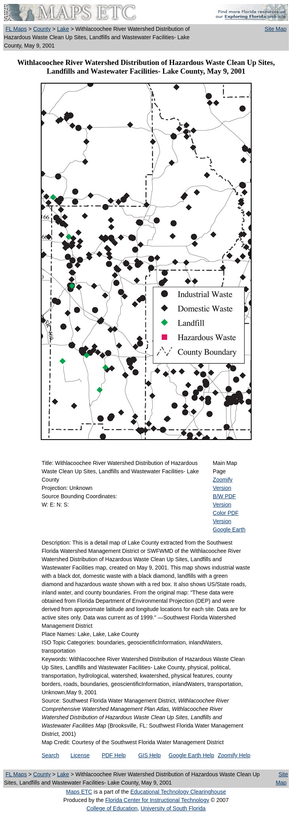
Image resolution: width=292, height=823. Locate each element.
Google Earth (229, 529)
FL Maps (16, 29)
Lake (63, 29)
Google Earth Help (191, 755)
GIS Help (149, 755)
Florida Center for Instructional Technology (157, 800)
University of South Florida (172, 808)
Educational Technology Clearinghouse (178, 792)
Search (50, 755)
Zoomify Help (234, 755)
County (42, 29)
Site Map (275, 29)
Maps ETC (79, 792)
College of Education (111, 808)
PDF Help (114, 755)
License (79, 755)
